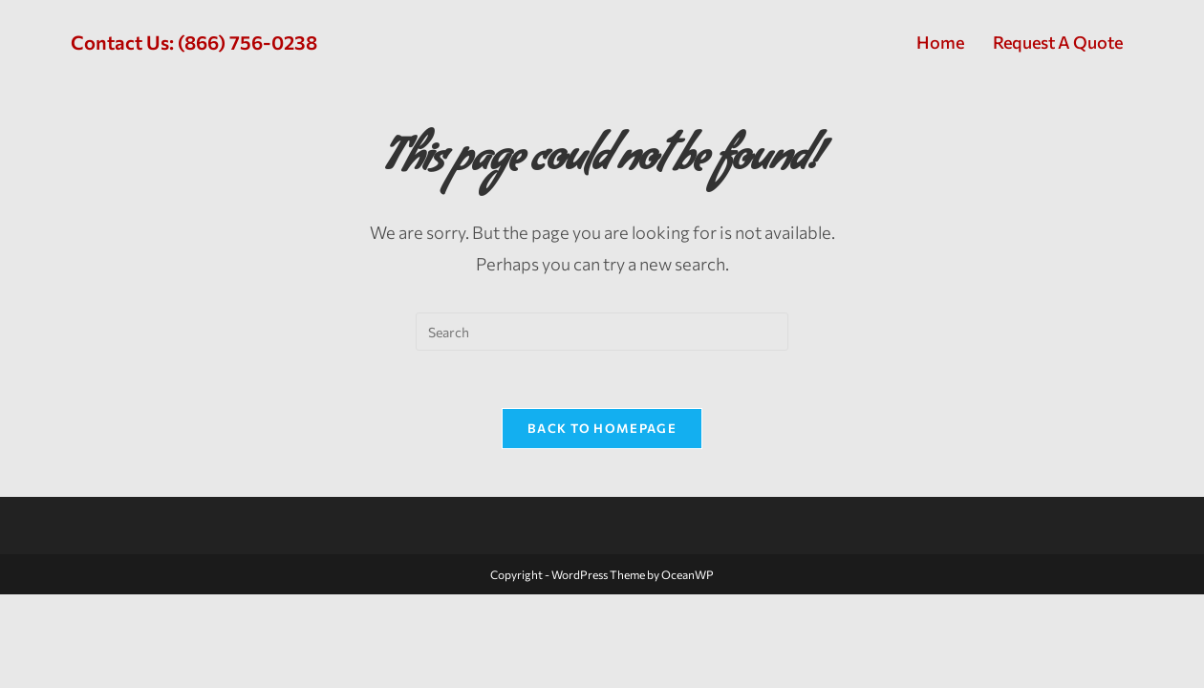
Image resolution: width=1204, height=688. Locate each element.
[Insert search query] (602, 331)
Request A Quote (1058, 42)
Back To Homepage (602, 428)
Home (940, 42)
